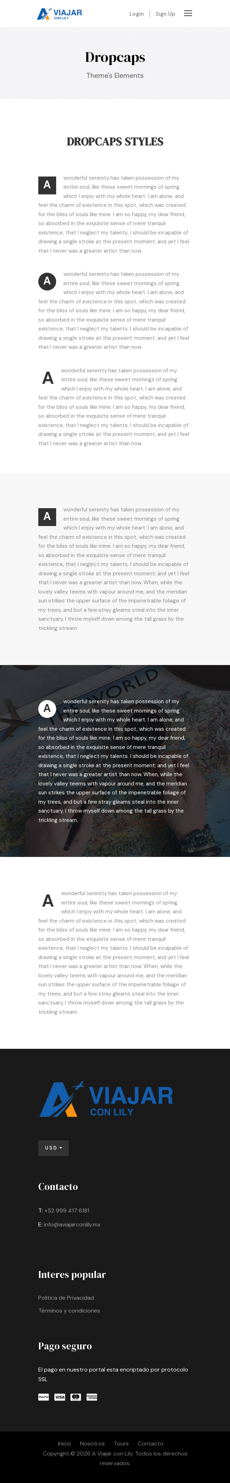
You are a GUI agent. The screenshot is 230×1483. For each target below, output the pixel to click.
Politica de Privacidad (66, 1297)
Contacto (150, 1443)
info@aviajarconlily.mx (72, 1224)
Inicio (64, 1443)
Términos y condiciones (69, 1310)
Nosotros (92, 1443)
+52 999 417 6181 (66, 1210)
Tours (121, 1443)
